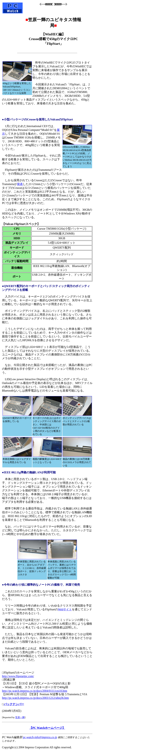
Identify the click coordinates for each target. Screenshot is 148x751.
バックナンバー (14, 704)
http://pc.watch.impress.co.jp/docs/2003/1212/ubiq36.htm (35, 697)
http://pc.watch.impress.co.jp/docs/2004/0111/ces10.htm (34, 690)
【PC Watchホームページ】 (47, 727)
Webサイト (65, 609)
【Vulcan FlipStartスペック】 (21, 223)
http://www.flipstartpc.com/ (18, 676)
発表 (20, 184)
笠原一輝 (20, 717)
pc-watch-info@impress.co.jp (40, 737)
